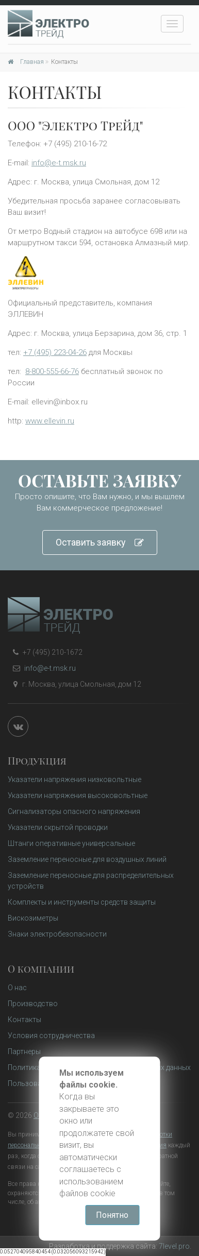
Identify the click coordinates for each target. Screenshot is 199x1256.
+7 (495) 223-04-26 (55, 352)
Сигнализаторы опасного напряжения (74, 811)
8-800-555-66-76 (52, 371)
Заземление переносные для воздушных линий (87, 859)
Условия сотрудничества (51, 1035)
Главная (26, 61)
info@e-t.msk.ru (58, 162)
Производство (33, 1003)
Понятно (112, 1215)
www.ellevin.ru (49, 421)
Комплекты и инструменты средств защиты (82, 902)
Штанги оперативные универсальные (71, 843)
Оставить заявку (100, 543)
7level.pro (174, 1246)
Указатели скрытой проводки (58, 827)
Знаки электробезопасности (57, 934)
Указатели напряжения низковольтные (74, 779)
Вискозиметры (33, 918)
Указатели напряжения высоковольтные (77, 795)
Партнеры (24, 1051)
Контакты (24, 1019)
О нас (17, 987)
